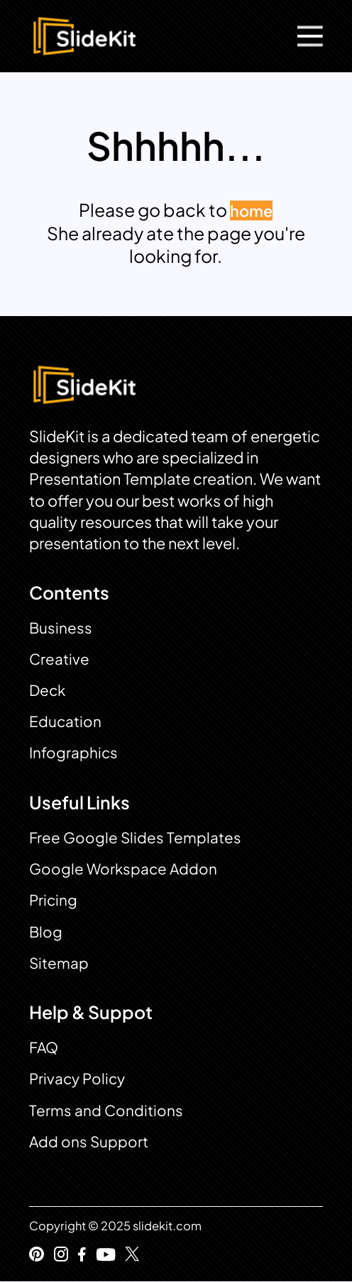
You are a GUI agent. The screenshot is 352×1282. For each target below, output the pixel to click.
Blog (45, 932)
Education (65, 721)
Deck (47, 690)
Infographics (73, 752)
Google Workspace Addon (123, 869)
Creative (59, 659)
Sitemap (59, 963)
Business (60, 628)
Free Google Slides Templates (135, 837)
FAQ (43, 1047)
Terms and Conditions (106, 1110)
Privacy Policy (77, 1078)
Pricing (53, 900)
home (251, 210)
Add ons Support (88, 1141)
